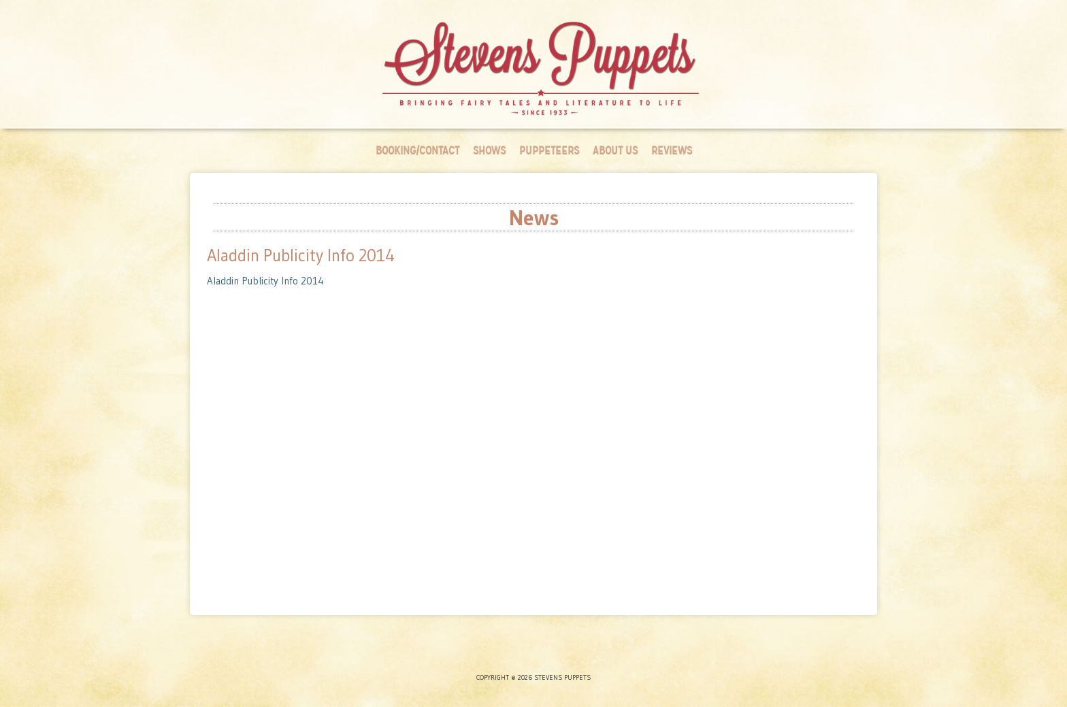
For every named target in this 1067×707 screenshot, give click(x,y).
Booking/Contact (417, 151)
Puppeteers (549, 151)
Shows (489, 151)
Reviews (671, 151)
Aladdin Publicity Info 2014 (265, 280)
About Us (615, 151)
